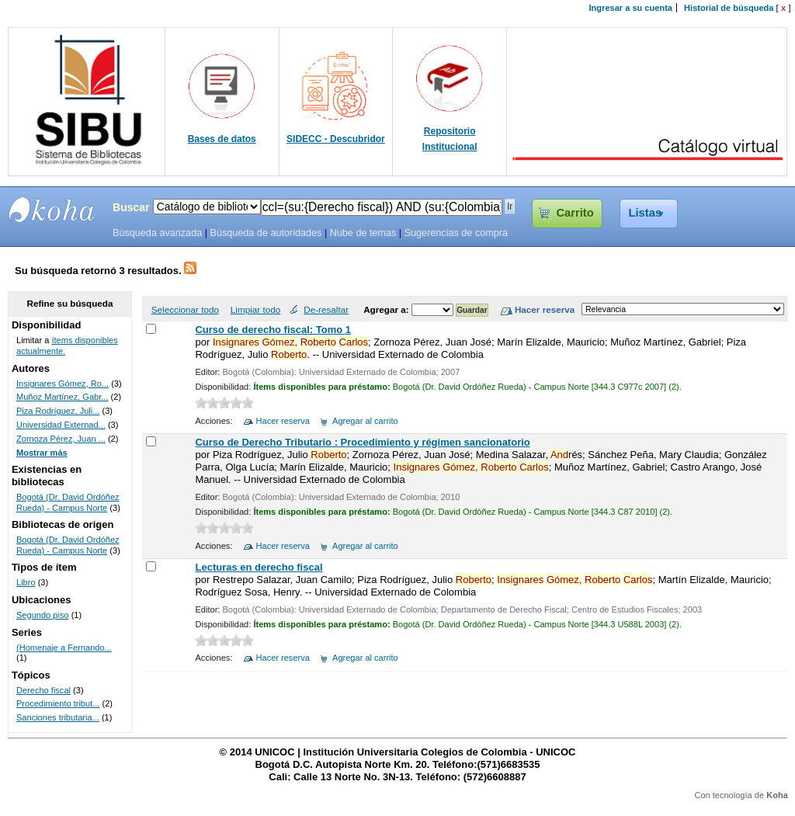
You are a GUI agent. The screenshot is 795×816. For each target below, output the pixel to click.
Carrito (574, 213)
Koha (777, 795)
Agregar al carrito (365, 420)
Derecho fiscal (43, 690)
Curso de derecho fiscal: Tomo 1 (273, 329)
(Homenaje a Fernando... (64, 647)
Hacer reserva (283, 420)
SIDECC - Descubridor (335, 139)
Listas (645, 213)
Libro (26, 582)
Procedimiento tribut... (57, 703)
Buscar (131, 207)
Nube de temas (363, 232)
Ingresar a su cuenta (630, 7)
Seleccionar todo (185, 309)
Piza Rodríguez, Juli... (57, 410)
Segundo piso (42, 615)
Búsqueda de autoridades (265, 232)
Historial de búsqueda (728, 7)
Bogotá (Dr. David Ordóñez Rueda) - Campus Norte (68, 502)
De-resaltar (326, 309)
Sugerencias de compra (456, 232)
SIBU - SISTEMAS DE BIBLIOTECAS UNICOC (52, 209)
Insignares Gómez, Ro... (62, 383)
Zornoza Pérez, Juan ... (61, 438)
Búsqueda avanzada (157, 232)
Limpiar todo (255, 309)
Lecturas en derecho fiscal (258, 567)
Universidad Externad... (61, 424)
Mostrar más (42, 452)
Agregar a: (387, 309)
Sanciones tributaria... (57, 717)
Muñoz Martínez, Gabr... (62, 396)
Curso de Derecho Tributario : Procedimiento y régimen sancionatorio (362, 442)
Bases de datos (222, 139)
